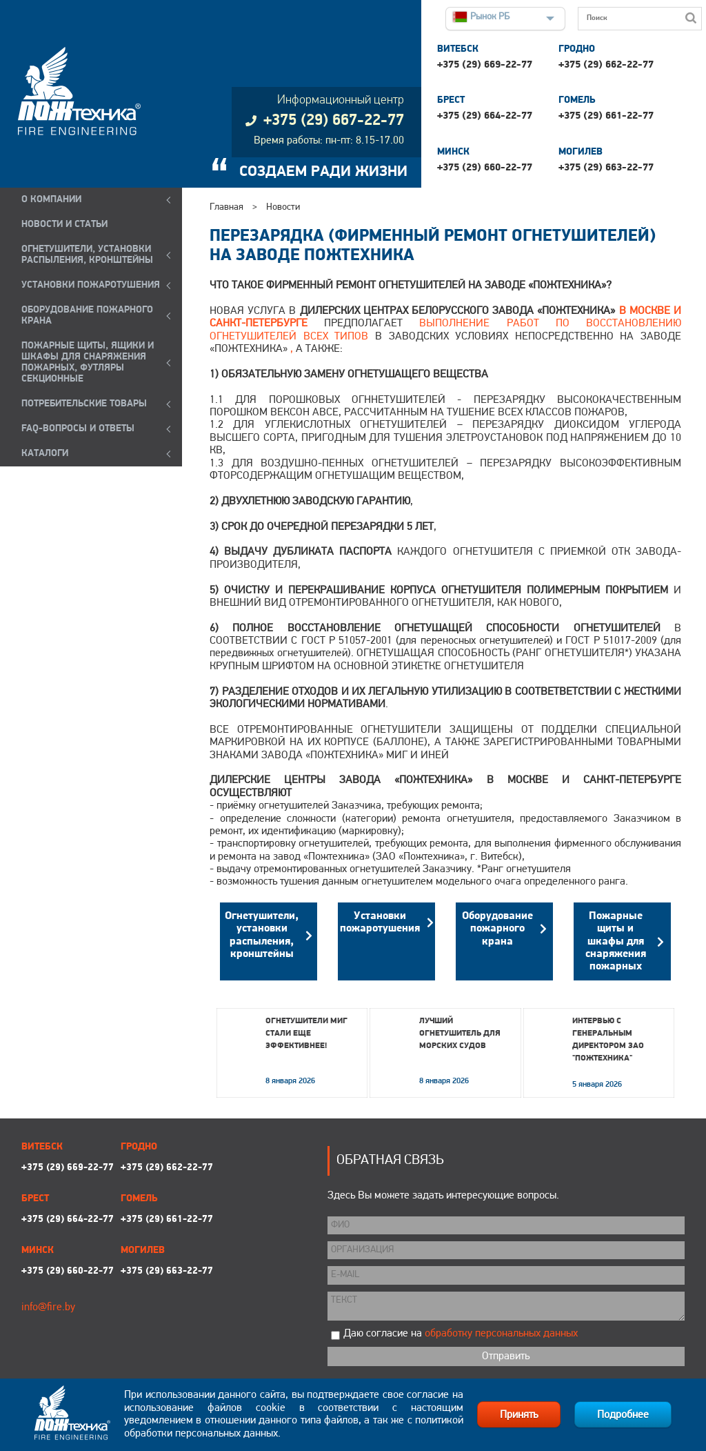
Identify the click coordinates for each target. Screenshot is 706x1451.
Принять (519, 1415)
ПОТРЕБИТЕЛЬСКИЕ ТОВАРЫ (84, 404)
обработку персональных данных (501, 1333)
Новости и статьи (64, 224)
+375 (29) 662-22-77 (606, 65)
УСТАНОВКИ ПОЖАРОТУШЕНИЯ (90, 285)
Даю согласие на (460, 1333)
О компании (51, 200)
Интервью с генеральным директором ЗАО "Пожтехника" (608, 1040)
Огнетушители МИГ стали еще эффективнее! (306, 1033)
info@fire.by (48, 1307)
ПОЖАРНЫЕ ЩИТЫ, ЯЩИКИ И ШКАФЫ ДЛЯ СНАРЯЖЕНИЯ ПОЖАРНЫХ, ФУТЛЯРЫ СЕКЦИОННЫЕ (87, 362)
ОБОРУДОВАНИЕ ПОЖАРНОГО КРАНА (87, 315)
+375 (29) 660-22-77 (484, 168)
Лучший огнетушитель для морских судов (460, 1033)
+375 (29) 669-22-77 (484, 65)
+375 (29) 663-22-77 (606, 168)
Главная (226, 207)
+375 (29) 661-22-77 (606, 116)
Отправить (506, 1356)
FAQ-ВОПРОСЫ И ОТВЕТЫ (77, 429)
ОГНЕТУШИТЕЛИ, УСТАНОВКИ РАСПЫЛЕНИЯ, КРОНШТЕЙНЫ (87, 255)
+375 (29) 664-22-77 (484, 116)
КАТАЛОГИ (44, 453)
